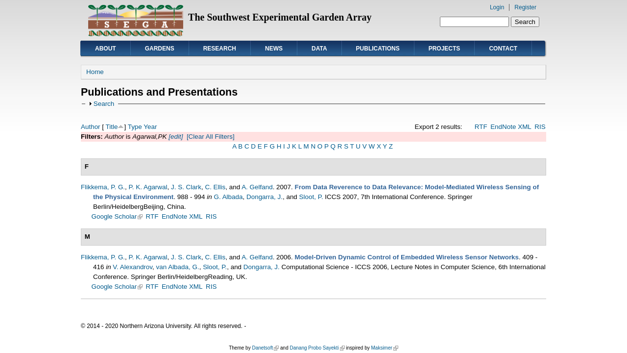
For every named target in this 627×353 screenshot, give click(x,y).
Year (150, 126)
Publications (378, 48)
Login (497, 7)
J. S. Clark (186, 187)
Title (112, 126)
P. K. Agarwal (148, 187)
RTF (481, 126)
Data (319, 48)
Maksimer (384, 348)
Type (135, 126)
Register (525, 7)
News (274, 48)
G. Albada (228, 197)
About (105, 48)
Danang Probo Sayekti (316, 348)
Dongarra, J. (264, 197)
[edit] (175, 136)
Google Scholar (117, 216)
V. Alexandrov (132, 267)
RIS (539, 126)
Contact (503, 48)
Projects (444, 48)
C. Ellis (215, 187)
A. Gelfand (257, 187)
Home (95, 72)
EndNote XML (510, 126)
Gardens (159, 48)
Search (104, 103)
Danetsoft (265, 348)
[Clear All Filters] (211, 136)
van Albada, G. (177, 267)
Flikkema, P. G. (103, 187)
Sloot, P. (311, 197)
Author (90, 126)
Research (219, 48)
